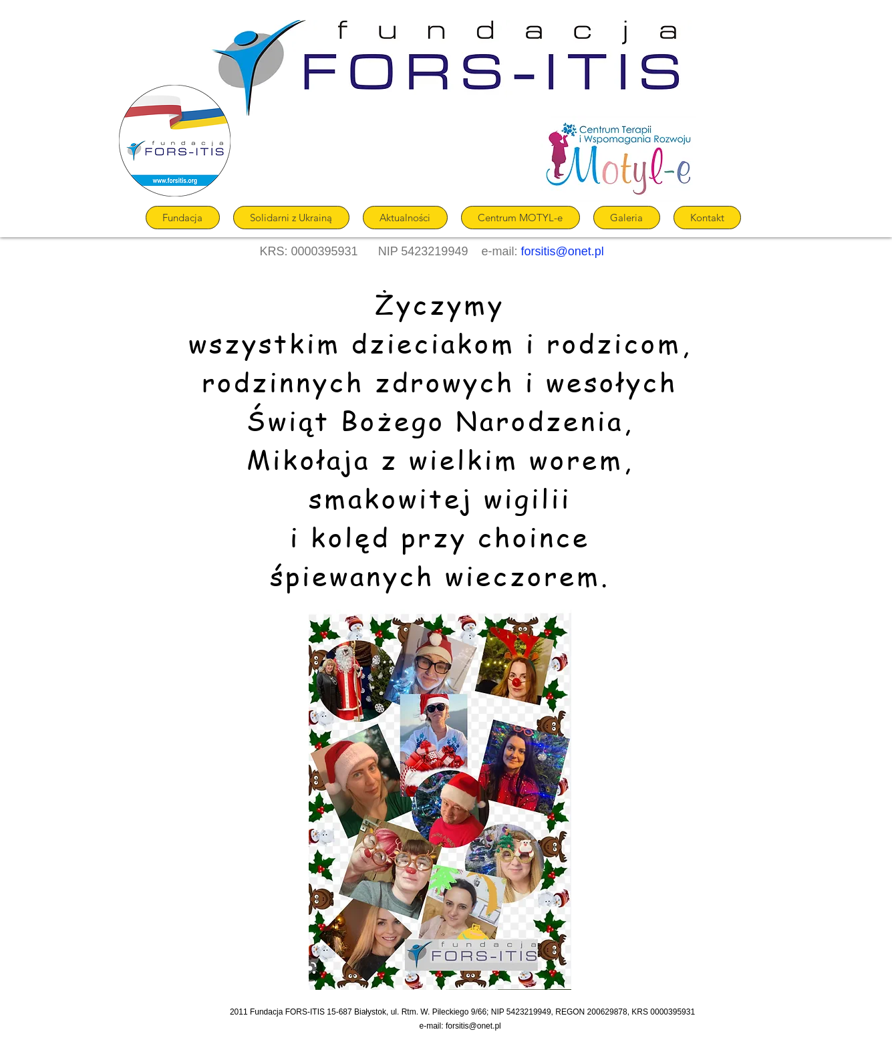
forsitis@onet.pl (562, 251)
